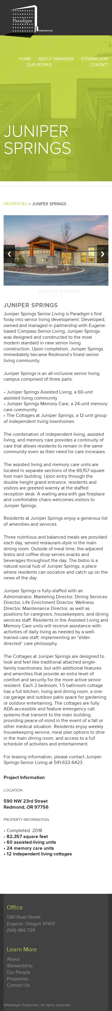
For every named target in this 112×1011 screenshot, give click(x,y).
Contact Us (18, 985)
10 (77, 291)
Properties (71, 64)
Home (25, 58)
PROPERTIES (15, 204)
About (13, 959)
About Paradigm (56, 58)
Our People (39, 64)
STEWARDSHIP (94, 58)
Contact (99, 64)
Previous (9, 254)
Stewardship (20, 966)
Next (102, 254)
